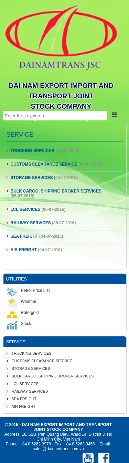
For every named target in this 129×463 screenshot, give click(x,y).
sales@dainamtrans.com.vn (58, 448)
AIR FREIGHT (24, 249)
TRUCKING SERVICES (32, 150)
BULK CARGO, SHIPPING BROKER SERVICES (56, 191)
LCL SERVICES (26, 209)
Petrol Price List (28, 290)
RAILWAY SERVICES (31, 222)
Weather (21, 301)
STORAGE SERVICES (32, 177)
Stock (19, 323)
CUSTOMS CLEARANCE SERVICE (44, 164)
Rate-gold (23, 312)
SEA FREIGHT (24, 236)
